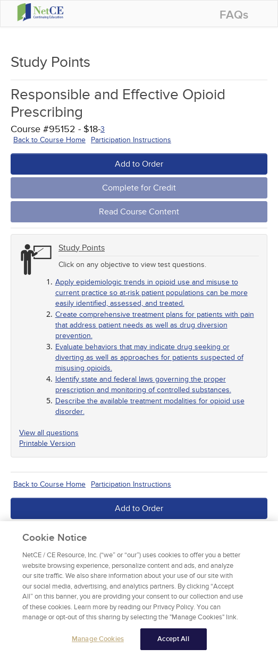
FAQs (234, 15)
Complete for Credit (139, 188)
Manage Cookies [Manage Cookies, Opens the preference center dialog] (98, 642)
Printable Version (47, 443)
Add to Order (139, 164)
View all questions (49, 432)
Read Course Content (139, 211)
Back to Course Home (49, 139)
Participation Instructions (131, 139)
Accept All (173, 642)
